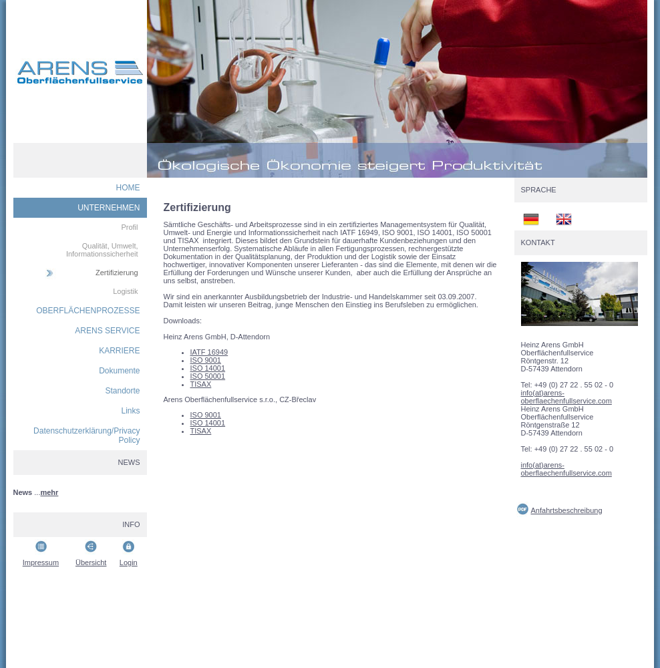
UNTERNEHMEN (108, 207)
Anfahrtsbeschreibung (567, 510)
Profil (129, 227)
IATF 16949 (209, 352)
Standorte (122, 390)
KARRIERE (119, 350)
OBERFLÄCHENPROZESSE (88, 310)
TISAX (201, 384)
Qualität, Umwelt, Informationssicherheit (102, 250)
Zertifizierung (117, 273)
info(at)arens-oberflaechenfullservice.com (566, 397)
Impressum (41, 562)
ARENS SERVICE (107, 330)
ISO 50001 (208, 376)
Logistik (125, 291)
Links (130, 410)
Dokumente (119, 370)
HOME (128, 187)
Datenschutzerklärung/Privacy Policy (86, 435)
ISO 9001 (205, 360)
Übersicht (90, 562)
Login (129, 562)
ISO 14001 (208, 368)
